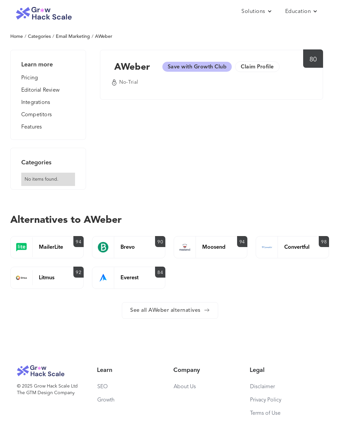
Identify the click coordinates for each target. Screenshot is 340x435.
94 (78, 242)
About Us (185, 387)
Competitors (36, 115)
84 (160, 272)
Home (16, 36)
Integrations (35, 102)
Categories (39, 36)
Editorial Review (40, 90)
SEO (102, 387)
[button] (257, 12)
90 (160, 242)
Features (31, 127)
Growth (106, 400)
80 (313, 59)
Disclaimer (262, 387)
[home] (44, 13)
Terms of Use (265, 413)
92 (78, 272)
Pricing (29, 78)
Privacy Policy (265, 400)
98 (324, 242)
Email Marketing (73, 36)
